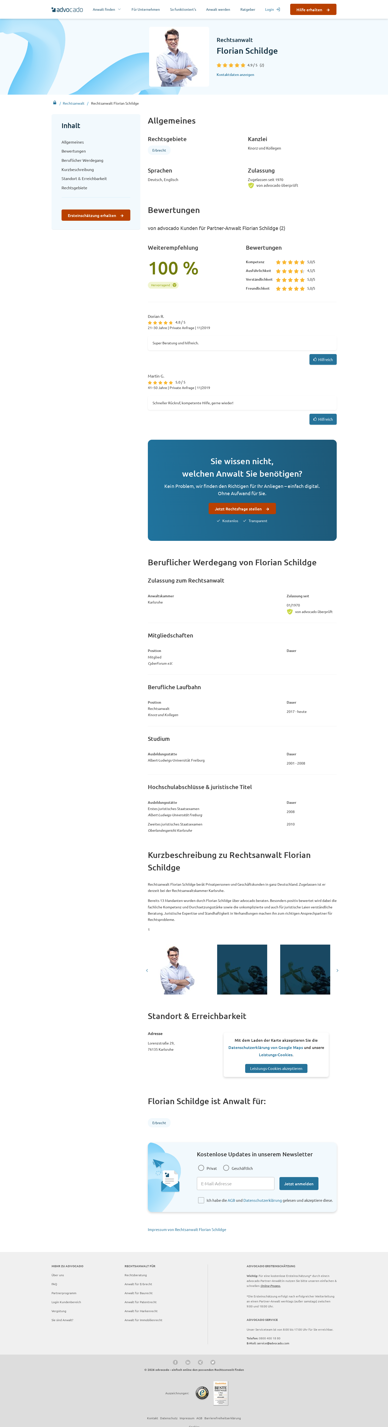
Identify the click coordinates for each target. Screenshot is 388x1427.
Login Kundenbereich (66, 1302)
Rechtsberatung (136, 1275)
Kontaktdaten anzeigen (235, 74)
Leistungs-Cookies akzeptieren (276, 1068)
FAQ (54, 1284)
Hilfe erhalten (309, 9)
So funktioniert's (183, 9)
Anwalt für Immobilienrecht (143, 1320)
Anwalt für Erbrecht (138, 1284)
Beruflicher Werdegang (82, 160)
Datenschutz (169, 1418)
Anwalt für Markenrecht (141, 1311)
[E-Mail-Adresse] (235, 1183)
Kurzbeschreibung (78, 169)
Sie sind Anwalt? (62, 1320)
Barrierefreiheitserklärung (222, 1418)
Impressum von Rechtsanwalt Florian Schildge (187, 1229)
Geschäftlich (242, 1168)
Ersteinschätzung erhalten (92, 215)
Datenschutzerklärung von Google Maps (265, 1047)
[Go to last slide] (147, 970)
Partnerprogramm (64, 1293)
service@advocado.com (273, 1343)
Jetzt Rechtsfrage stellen (238, 508)
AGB (231, 1200)
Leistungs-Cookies (275, 1054)
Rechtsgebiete (74, 187)
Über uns (58, 1275)
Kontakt (152, 1418)
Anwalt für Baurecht (139, 1293)
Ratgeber (247, 9)
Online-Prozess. (270, 1286)
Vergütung (59, 1311)
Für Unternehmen (146, 9)
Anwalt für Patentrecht (141, 1302)
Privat (212, 1168)
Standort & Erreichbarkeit (84, 178)
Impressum (187, 1418)
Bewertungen (74, 150)
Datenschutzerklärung (262, 1200)
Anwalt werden (218, 9)
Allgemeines (73, 141)
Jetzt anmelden (298, 1183)
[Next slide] (337, 970)
